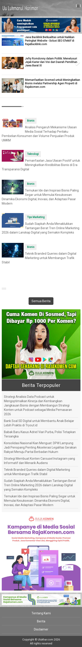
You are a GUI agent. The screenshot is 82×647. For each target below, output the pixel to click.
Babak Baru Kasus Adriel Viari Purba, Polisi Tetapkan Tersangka (40, 434)
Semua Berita (41, 301)
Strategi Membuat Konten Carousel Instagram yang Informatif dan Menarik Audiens (39, 461)
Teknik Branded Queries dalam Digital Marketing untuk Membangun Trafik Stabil (39, 258)
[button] (4, 61)
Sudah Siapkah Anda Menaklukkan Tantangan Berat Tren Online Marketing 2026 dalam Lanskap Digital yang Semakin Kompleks (40, 228)
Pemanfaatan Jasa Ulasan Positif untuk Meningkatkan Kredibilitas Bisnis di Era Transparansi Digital (41, 165)
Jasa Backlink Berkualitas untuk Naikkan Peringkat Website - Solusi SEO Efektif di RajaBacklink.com (49, 41)
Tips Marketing (36, 217)
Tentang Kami (41, 613)
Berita (41, 621)
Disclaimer (41, 629)
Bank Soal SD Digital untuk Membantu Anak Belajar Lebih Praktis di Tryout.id (39, 423)
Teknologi (33, 154)
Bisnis (30, 120)
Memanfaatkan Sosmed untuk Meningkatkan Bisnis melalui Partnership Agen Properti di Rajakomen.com (52, 83)
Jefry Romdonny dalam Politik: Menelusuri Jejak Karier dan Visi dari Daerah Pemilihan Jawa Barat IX (51, 62)
